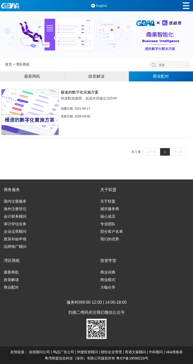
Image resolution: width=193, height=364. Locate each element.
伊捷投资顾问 (87, 352)
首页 (8, 64)
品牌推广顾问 (15, 247)
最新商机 (32, 76)
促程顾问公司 (39, 352)
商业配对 (161, 76)
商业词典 (107, 272)
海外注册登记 (15, 209)
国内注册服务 (15, 201)
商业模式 (107, 280)
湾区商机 (23, 64)
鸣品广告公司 (63, 352)
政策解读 (96, 76)
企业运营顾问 (15, 232)
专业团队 (107, 224)
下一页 (178, 152)
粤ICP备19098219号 (132, 358)
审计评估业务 (15, 224)
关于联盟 (107, 201)
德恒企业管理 (111, 352)
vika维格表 (174, 352)
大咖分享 (107, 287)
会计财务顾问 (15, 216)
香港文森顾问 (135, 352)
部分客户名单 (111, 232)
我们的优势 (109, 239)
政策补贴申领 (15, 239)
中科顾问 (156, 352)
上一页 (151, 152)
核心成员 (107, 216)
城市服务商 (109, 209)
